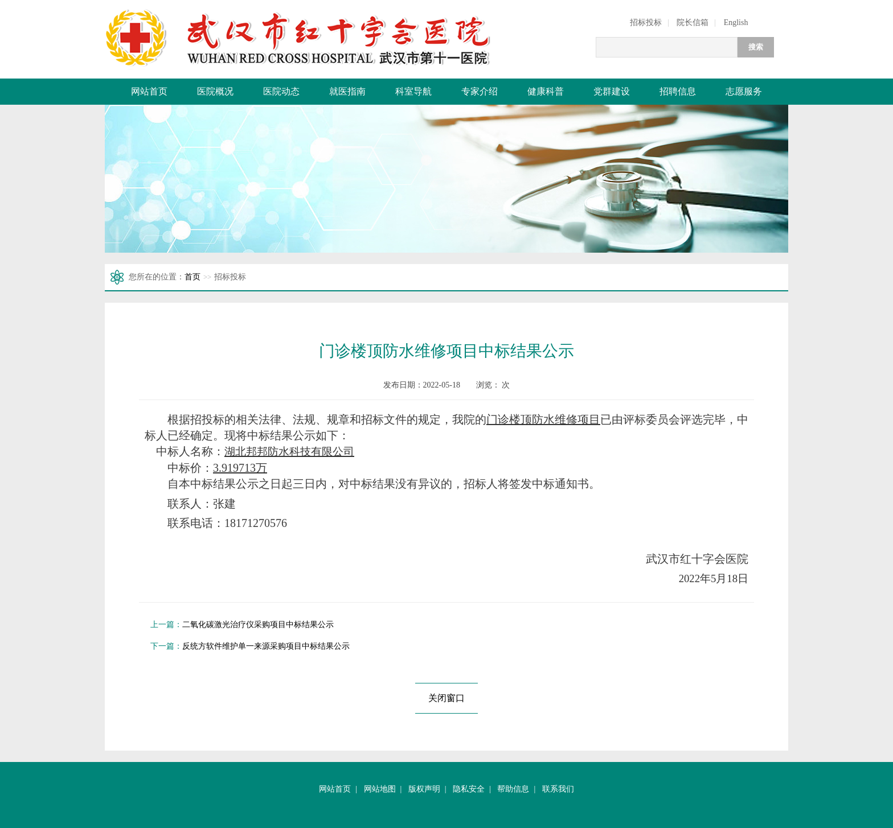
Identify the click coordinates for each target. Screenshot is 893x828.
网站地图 (380, 789)
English (736, 22)
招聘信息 (677, 91)
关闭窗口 (446, 698)
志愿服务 (744, 91)
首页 (192, 277)
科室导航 (413, 91)
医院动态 (281, 91)
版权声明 (424, 789)
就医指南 (347, 91)
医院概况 (215, 91)
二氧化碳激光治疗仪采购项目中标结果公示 (258, 624)
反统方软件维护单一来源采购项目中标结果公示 (266, 646)
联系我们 (558, 789)
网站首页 (149, 91)
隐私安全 (469, 789)
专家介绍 (479, 91)
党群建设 (611, 91)
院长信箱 (692, 22)
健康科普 (545, 91)
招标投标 (646, 22)
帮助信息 (513, 789)
